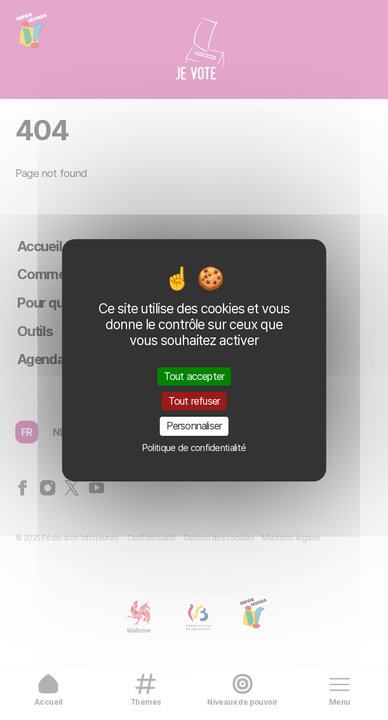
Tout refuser (194, 401)
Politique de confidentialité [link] (194, 447)
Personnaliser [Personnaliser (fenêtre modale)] (194, 425)
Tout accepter (194, 376)
